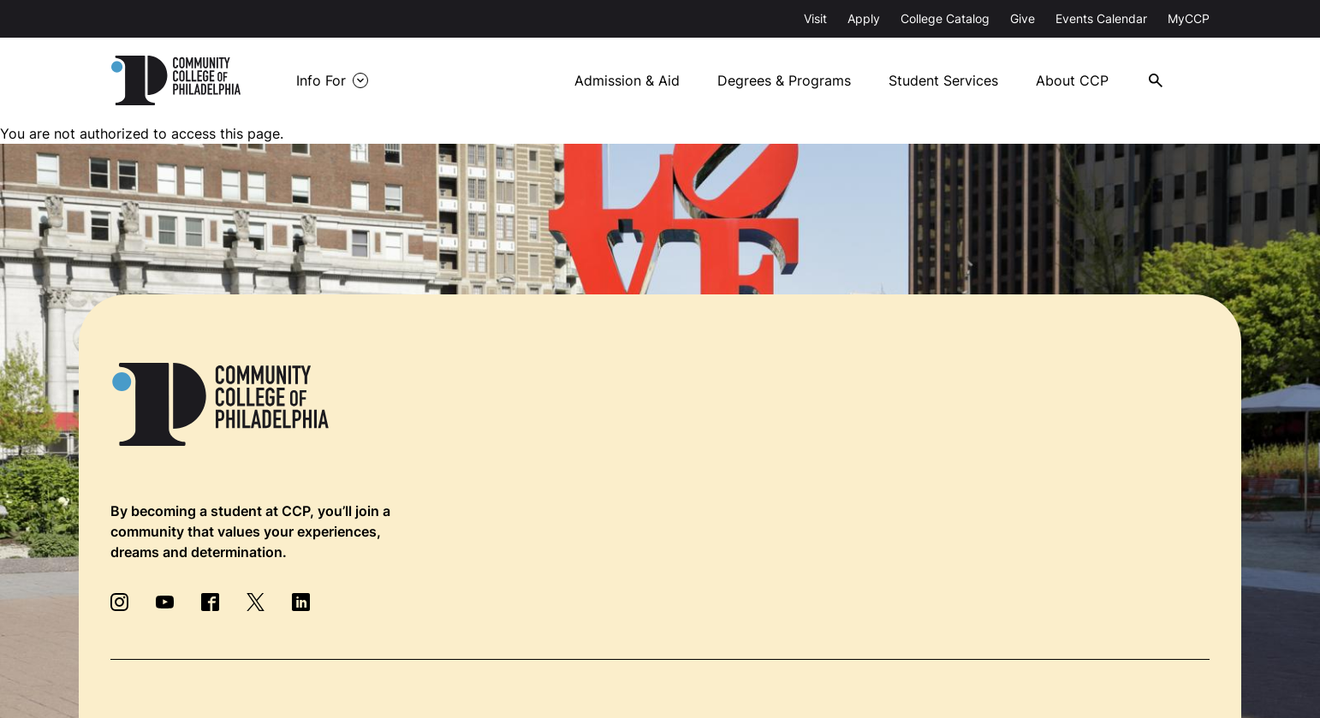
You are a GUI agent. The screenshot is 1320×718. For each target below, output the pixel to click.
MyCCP (1189, 18)
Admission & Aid (627, 80)
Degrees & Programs (784, 80)
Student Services (943, 80)
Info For (321, 80)
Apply (863, 18)
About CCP (1072, 80)
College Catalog (945, 18)
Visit (815, 18)
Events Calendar (1101, 18)
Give (1022, 18)
